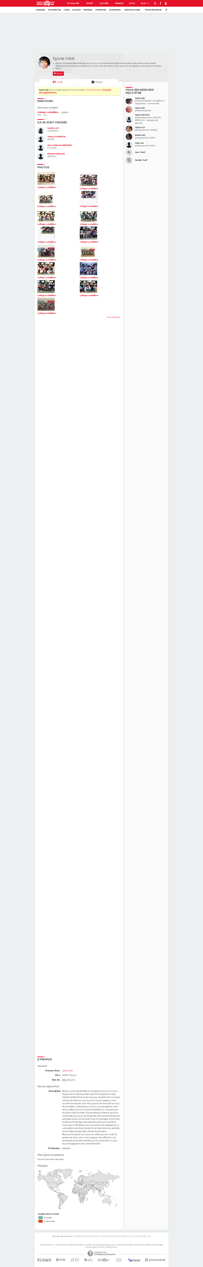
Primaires (87, 10)
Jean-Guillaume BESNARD (59, 145)
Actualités (73, 3)
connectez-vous (93, 90)
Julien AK (139, 143)
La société (88, 1245)
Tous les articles (98, 1245)
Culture (103, 3)
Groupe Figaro (91, 1247)
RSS (64, 1245)
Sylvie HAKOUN (142, 115)
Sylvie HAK (140, 98)
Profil (59, 82)
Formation (79, 1245)
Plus (145, 3)
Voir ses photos (113, 317)
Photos (99, 82)
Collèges (76, 10)
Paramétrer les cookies (142, 1245)
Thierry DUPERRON (56, 137)
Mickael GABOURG (56, 154)
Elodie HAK (140, 135)
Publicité (71, 1245)
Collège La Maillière (47, 112)
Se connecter (54, 10)
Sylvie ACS (140, 127)
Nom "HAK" (140, 152)
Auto (132, 3)
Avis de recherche (153, 10)
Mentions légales (157, 1245)
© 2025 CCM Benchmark (107, 1247)
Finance (119, 3)
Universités (100, 10)
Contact (59, 1245)
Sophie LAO (53, 128)
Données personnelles (124, 1245)
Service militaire (132, 10)
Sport (89, 3)
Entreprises (115, 10)
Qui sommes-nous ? (47, 1245)
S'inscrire (40, 10)
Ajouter (59, 73)
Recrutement (110, 1245)
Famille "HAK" (141, 160)
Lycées (67, 10)
